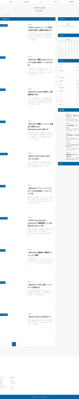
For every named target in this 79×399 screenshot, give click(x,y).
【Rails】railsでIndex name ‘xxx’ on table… (39, 157)
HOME (1, 379)
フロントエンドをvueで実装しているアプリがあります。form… (72, 149)
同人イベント (56, 1)
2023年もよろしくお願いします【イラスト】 (72, 116)
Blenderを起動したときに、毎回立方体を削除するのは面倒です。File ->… (72, 159)
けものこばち (39, 8)
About (11, 1)
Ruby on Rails (26, 1)
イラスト (69, 94)
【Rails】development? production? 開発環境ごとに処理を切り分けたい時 (40, 223)
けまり (68, 24)
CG (41, 1)
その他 (69, 101)
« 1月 (59, 56)
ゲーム (69, 98)
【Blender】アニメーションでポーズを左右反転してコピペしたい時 (40, 191)
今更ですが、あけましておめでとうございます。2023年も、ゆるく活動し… (72, 121)
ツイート (59, 167)
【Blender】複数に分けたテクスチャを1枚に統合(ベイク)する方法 (40, 62)
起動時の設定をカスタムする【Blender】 (72, 155)
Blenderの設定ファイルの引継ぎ (72, 136)
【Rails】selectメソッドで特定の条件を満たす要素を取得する (40, 29)
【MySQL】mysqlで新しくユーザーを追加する (40, 286)
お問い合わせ (71, 1)
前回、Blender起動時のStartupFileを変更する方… (72, 139)
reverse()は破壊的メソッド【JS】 (71, 126)
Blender (2, 57)
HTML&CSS (69, 77)
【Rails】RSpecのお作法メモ (39, 317)
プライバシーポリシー (4, 387)
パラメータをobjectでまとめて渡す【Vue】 (72, 145)
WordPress (69, 91)
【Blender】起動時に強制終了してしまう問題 (40, 254)
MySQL (2, 282)
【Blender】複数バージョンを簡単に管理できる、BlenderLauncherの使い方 (40, 126)
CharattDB (69, 71)
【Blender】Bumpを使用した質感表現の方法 (40, 93)
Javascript (69, 81)
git (69, 74)
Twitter (1, 383)
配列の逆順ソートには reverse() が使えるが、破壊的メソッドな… (72, 130)
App (69, 64)
